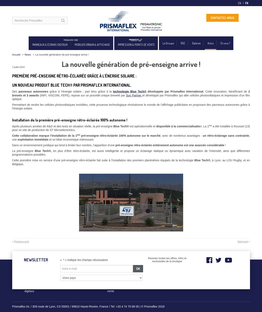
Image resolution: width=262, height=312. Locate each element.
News (28, 54)
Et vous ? (225, 43)
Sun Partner (134, 95)
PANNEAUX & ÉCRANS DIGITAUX (50, 44)
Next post (243, 241)
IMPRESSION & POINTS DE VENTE (136, 44)
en (239, 3)
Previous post (21, 241)
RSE (183, 43)
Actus (211, 43)
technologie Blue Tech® (129, 91)
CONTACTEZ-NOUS (222, 18)
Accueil (16, 54)
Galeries (196, 43)
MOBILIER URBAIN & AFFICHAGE (92, 44)
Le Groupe (168, 43)
